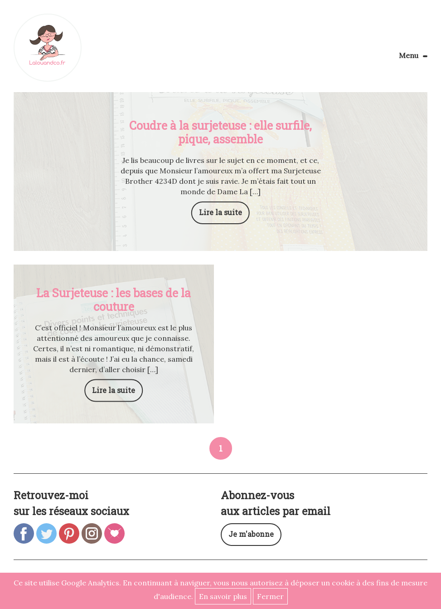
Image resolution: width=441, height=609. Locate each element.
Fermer (270, 596)
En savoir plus (223, 596)
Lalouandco (48, 48)
